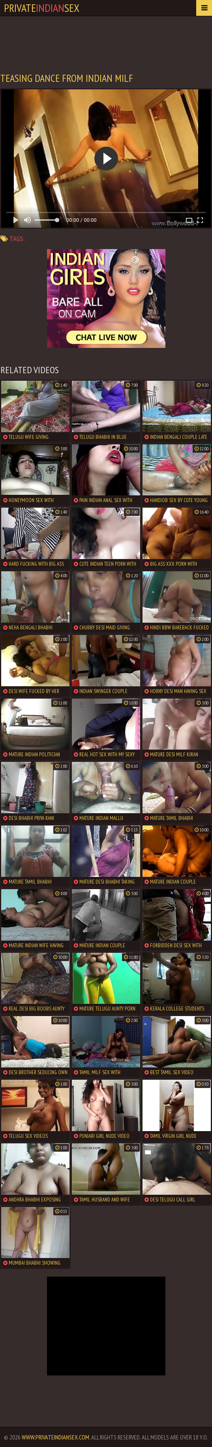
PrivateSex (41, 7)
